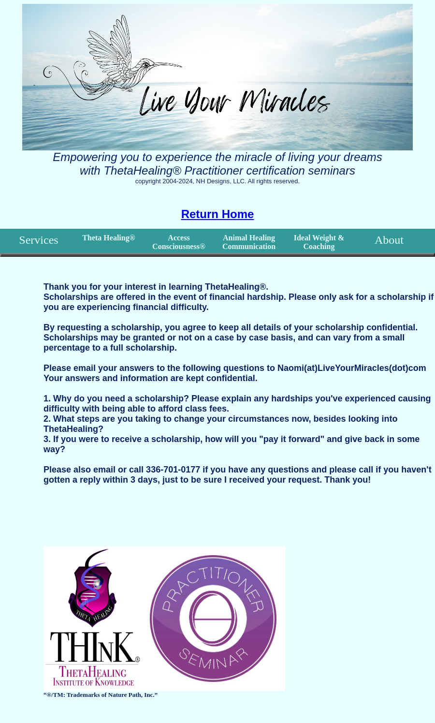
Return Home (217, 214)
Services (38, 240)
